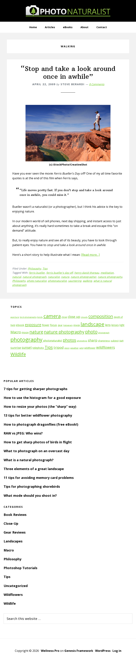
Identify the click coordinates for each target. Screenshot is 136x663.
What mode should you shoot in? (30, 495)
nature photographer (83, 277)
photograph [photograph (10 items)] (103, 332)
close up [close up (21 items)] (74, 316)
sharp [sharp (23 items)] (92, 340)
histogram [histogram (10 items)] (68, 325)
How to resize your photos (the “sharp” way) (40, 406)
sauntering (74, 280)
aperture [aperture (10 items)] (14, 317)
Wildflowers (13, 594)
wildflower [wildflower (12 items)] (89, 347)
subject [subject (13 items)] (115, 340)
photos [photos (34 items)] (69, 340)
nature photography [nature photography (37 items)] (64, 332)
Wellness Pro (50, 651)
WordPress (102, 651)
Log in (116, 651)
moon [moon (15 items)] (25, 332)
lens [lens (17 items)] (108, 325)
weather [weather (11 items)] (74, 348)
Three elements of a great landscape (34, 469)
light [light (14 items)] (122, 325)
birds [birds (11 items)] (40, 317)
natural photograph (34, 277)
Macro (9, 550)
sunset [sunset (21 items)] (27, 347)
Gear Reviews (15, 532)
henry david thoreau (86, 272)
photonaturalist (57, 280)
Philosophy (34, 268)
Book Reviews (15, 514)
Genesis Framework (78, 651)
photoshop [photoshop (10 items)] (82, 341)
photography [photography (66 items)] (26, 339)
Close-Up (11, 523)
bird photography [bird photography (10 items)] (28, 317)
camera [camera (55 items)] (52, 316)
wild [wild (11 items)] (81, 348)
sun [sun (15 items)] (121, 340)
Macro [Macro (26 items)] (15, 332)
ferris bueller (37, 272)
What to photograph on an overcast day (36, 451)
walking (87, 280)
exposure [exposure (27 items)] (33, 324)
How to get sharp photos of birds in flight (38, 442)
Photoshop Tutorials (20, 568)
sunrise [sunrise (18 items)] (15, 348)
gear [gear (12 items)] (60, 325)
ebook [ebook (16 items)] (20, 325)
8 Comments (96, 84)
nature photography (110, 277)
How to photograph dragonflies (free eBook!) (41, 424)
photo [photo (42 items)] (91, 332)
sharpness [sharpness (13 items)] (104, 340)
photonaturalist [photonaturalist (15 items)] (52, 340)
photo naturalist (36, 280)
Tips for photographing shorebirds (32, 486)
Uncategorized (16, 586)
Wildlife (10, 603)
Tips (45, 268)
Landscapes (13, 541)
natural (16, 277)
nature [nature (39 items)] (36, 332)
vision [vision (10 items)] (67, 348)
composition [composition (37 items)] (100, 316)
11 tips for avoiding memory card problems (39, 477)
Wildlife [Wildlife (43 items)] (18, 354)
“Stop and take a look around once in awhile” (68, 73)
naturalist (54, 277)
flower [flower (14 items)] (45, 325)
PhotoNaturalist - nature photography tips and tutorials (68, 11)
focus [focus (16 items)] (53, 325)
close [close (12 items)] (64, 317)
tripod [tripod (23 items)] (59, 347)
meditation (107, 272)
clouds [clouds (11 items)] (84, 317)
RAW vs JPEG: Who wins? (23, 433)
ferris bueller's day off (59, 272)
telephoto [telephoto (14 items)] (38, 347)
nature (65, 277)
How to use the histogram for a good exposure (42, 397)
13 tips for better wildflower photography (38, 415)
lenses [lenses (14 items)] (115, 325)
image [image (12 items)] (76, 325)
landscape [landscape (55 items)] (92, 324)
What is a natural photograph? (29, 460)
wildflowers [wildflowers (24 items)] (105, 347)
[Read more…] (90, 255)
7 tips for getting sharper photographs (35, 389)
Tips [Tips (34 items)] (49, 347)
